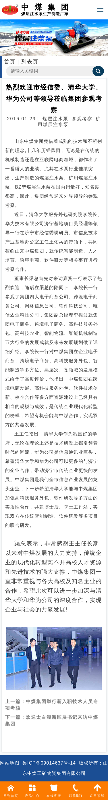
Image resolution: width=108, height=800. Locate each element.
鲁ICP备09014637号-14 (49, 763)
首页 (10, 62)
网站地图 (10, 763)
